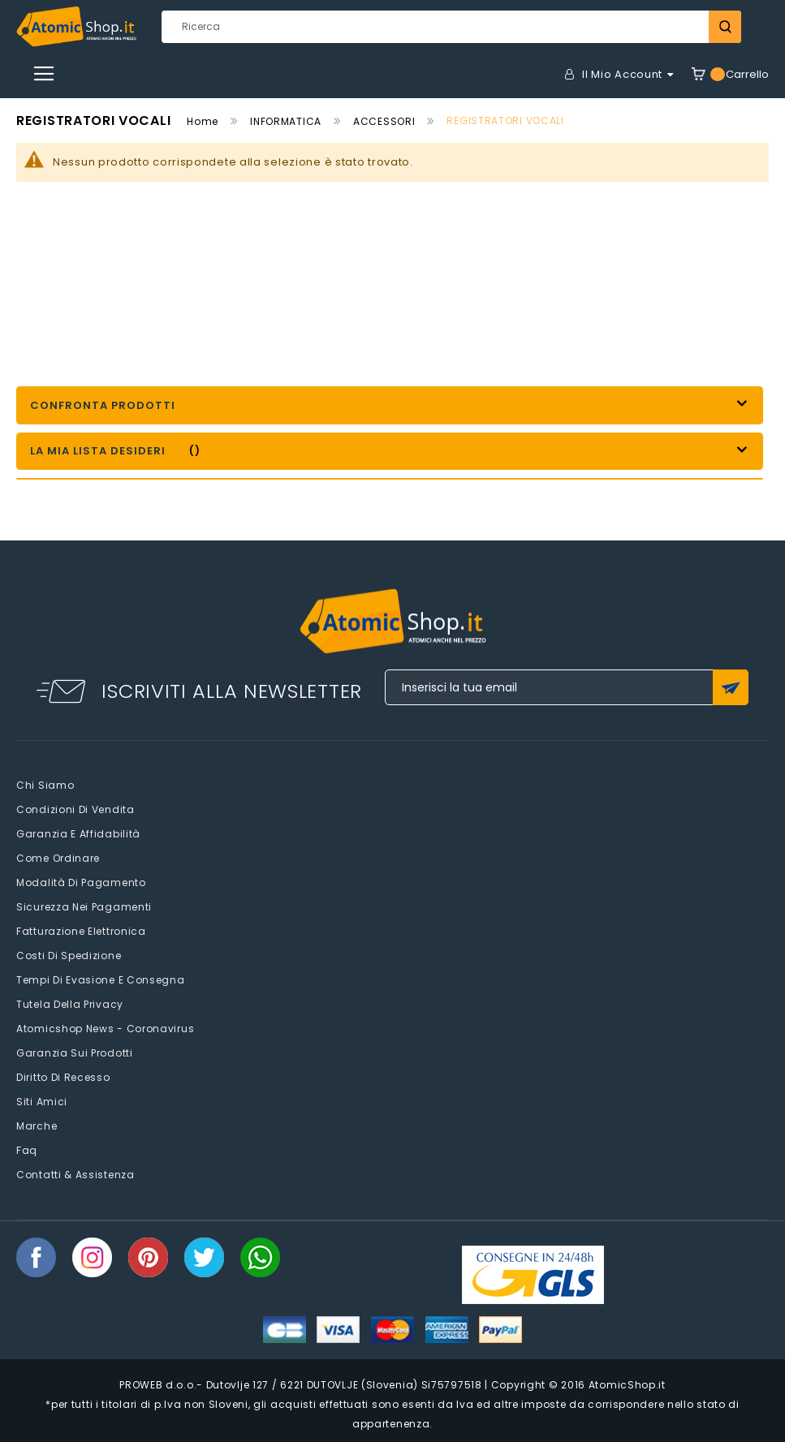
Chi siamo (45, 785)
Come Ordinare (58, 858)
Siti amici (41, 1101)
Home (202, 121)
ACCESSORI (384, 121)
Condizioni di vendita (75, 809)
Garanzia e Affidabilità (78, 834)
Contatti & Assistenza (75, 1175)
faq (26, 1150)
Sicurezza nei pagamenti (84, 907)
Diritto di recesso (63, 1077)
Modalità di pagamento (81, 882)
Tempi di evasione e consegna (100, 980)
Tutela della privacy (69, 1004)
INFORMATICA (285, 121)
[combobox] (451, 27)
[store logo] (76, 26)
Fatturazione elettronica (81, 931)
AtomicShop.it (627, 1385)
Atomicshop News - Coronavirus (105, 1028)
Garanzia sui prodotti (74, 1053)
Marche (36, 1126)
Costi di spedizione (68, 955)
